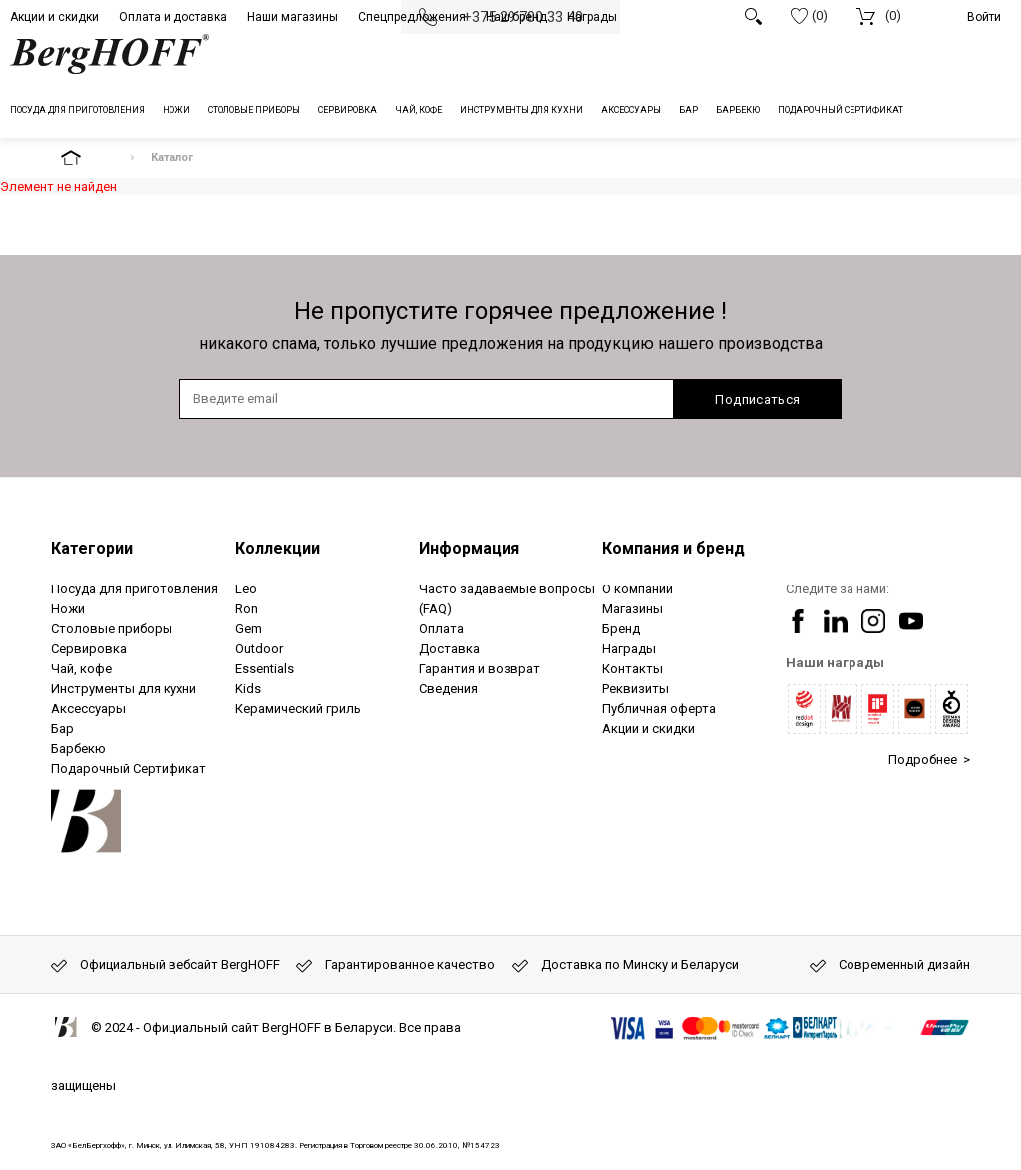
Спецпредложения (412, 17)
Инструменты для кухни (123, 688)
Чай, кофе (81, 668)
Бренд (621, 628)
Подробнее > (929, 759)
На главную (88, 157)
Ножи (68, 608)
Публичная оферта (659, 708)
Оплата (441, 628)
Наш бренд (516, 17)
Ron (246, 608)
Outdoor (259, 648)
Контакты (632, 668)
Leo (246, 589)
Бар (62, 728)
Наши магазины (292, 17)
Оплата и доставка (173, 17)
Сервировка (89, 648)
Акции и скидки (54, 17)
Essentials (264, 668)
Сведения (448, 688)
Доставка (449, 648)
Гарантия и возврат (479, 668)
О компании (637, 589)
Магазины (632, 608)
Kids (248, 688)
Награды (592, 17)
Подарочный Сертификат (128, 768)
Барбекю (78, 748)
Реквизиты (635, 688)
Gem (248, 628)
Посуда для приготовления (134, 589)
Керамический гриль (298, 708)
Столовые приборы (111, 628)
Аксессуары (88, 708)
